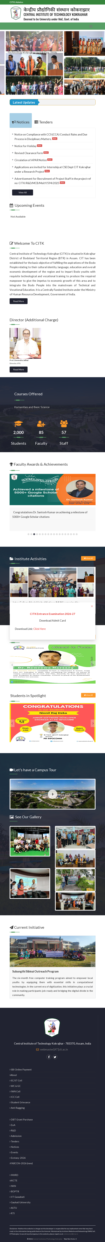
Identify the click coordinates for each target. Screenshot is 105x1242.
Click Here (39, 628)
